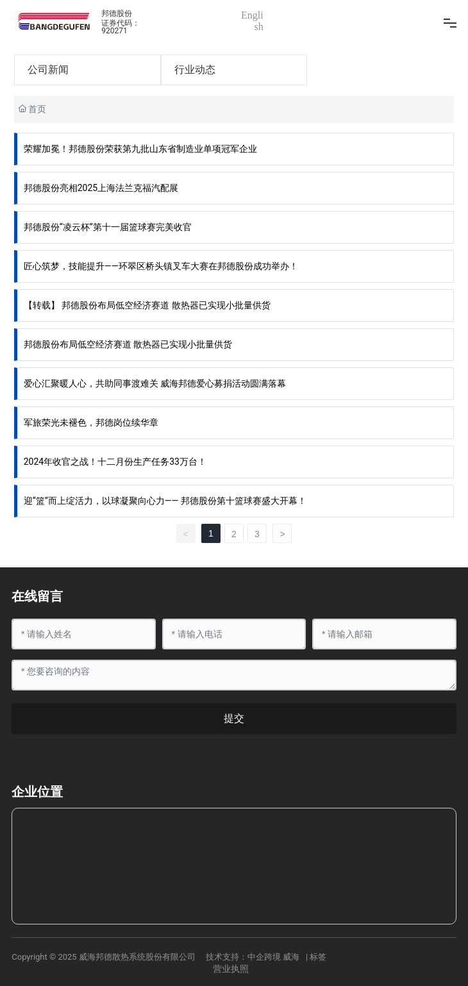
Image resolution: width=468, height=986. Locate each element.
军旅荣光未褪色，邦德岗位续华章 (91, 422)
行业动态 (194, 69)
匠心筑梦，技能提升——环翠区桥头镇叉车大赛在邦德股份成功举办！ (161, 266)
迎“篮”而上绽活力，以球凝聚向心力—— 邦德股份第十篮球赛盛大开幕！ (165, 501)
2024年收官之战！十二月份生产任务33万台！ (115, 461)
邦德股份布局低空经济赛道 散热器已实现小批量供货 (128, 344)
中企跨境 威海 (273, 957)
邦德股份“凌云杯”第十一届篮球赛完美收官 (108, 227)
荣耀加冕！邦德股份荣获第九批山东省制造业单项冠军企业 (140, 149)
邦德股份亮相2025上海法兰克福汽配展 (101, 188)
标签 (318, 957)
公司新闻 (48, 69)
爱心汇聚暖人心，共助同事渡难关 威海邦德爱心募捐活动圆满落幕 (155, 383)
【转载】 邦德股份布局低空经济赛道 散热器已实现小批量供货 (147, 305)
